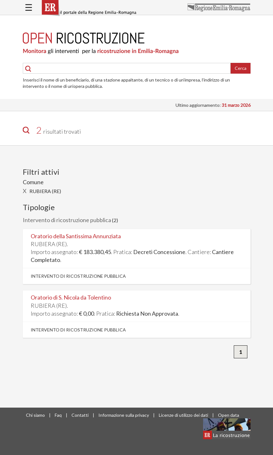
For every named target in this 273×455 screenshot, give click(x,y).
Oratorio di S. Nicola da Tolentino (71, 297)
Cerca (240, 68)
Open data (228, 415)
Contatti (80, 415)
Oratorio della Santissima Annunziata (76, 236)
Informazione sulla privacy (123, 415)
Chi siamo (35, 415)
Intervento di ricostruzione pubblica (67, 219)
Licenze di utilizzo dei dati (183, 415)
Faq (58, 415)
